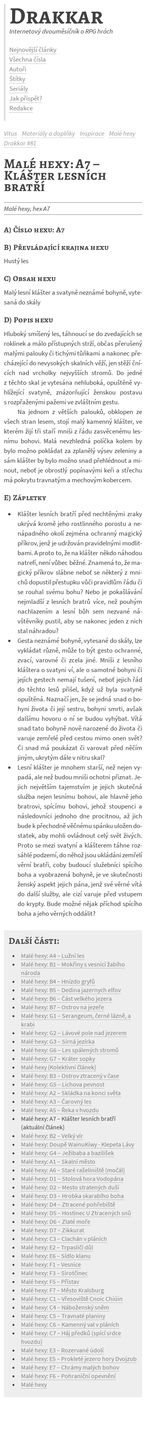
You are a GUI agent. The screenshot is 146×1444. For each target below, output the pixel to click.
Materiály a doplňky (48, 133)
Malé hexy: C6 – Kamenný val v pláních (70, 1324)
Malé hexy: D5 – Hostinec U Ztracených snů (76, 1213)
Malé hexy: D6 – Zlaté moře (55, 1221)
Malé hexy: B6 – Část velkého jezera (66, 998)
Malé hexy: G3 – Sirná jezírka (58, 1041)
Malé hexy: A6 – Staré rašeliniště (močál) (73, 1170)
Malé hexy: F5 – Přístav (50, 1281)
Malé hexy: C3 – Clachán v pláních (64, 1238)
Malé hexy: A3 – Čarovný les (56, 1101)
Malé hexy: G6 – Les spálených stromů (70, 1050)
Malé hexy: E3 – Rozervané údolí (62, 1350)
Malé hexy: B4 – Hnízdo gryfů (58, 981)
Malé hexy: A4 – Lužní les (52, 955)
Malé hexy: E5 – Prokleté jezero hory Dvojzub (79, 1359)
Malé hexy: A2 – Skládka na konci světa (71, 1093)
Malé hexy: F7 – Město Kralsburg (62, 1290)
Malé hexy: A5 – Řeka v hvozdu (60, 1110)
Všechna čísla (27, 59)
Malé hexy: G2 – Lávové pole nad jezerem (74, 1033)
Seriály (18, 88)
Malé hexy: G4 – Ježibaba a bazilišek (67, 1153)
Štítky (17, 78)
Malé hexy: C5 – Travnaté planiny (63, 1316)
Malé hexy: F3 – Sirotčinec (54, 1273)
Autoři (17, 69)
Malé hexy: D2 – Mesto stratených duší (70, 1187)
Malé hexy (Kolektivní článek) (58, 1067)
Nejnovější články (32, 49)
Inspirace (92, 133)
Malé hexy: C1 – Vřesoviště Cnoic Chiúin (72, 1298)
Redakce (21, 108)
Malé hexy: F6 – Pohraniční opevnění (68, 1376)
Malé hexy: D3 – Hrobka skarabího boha (72, 1196)
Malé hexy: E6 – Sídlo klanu (56, 1256)
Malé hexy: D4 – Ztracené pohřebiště (68, 1204)
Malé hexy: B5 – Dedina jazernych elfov (71, 990)
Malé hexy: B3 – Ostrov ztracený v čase (70, 1075)
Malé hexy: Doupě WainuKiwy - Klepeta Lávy (77, 1144)
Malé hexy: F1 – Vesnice (51, 1264)
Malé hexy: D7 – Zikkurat (52, 1230)
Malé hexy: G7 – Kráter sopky (58, 1058)
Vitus (10, 133)
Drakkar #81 (20, 143)
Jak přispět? (25, 98)
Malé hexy (122, 133)
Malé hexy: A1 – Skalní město (58, 1161)
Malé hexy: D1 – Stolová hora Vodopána (72, 1178)
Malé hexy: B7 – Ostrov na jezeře (62, 1007)
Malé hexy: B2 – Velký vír (52, 1136)
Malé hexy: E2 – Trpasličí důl (57, 1247)
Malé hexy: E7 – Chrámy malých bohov (70, 1367)
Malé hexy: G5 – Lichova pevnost (62, 1084)
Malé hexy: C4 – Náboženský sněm (65, 1307)
